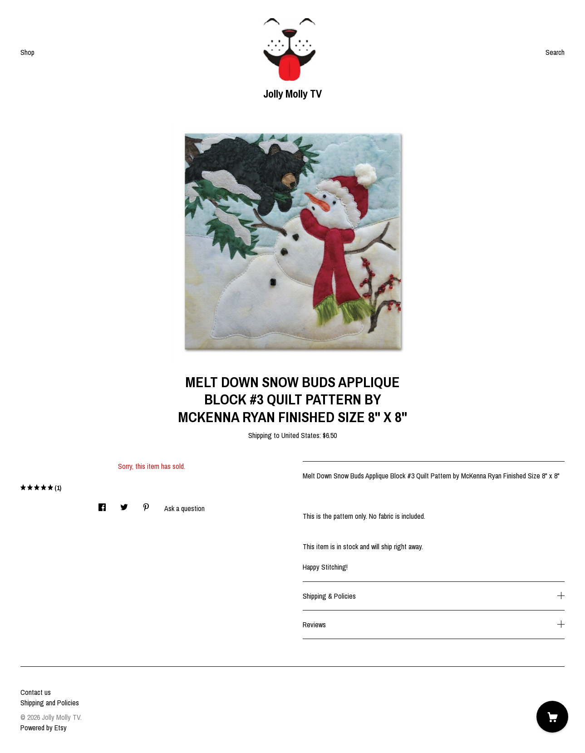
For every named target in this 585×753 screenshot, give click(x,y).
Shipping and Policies (49, 703)
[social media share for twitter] (124, 504)
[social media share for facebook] (102, 504)
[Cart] (552, 717)
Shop (27, 52)
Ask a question (184, 508)
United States (300, 435)
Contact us (35, 692)
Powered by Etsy (43, 728)
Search (555, 52)
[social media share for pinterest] (146, 504)
